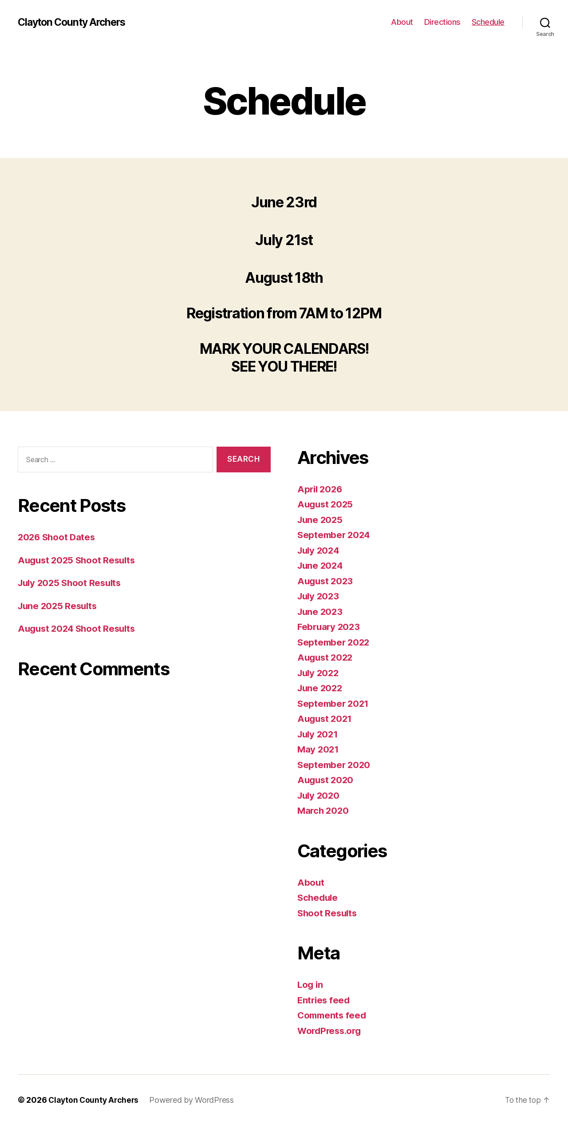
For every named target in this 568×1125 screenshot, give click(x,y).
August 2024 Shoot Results (79, 628)
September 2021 (334, 703)
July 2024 (319, 550)
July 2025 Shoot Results (72, 582)
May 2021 (318, 749)
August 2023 (326, 580)
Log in (310, 984)
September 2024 (335, 534)
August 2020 (326, 779)
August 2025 (326, 504)
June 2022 (321, 687)
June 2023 (321, 611)
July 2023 (319, 596)
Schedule (488, 22)
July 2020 (319, 795)
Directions (442, 22)
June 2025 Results (59, 605)
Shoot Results (328, 913)
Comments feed (333, 1015)
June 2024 (321, 565)
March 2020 (324, 810)
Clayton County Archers (75, 22)
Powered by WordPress (194, 1100)
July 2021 (319, 734)
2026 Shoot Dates (58, 537)
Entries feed (324, 1000)
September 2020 (335, 764)
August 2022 (326, 657)
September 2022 (334, 642)
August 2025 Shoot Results (79, 560)
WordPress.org (331, 1030)
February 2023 (330, 626)
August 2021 (326, 718)
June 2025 (321, 519)
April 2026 (320, 489)
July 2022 (319, 672)
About (402, 22)
